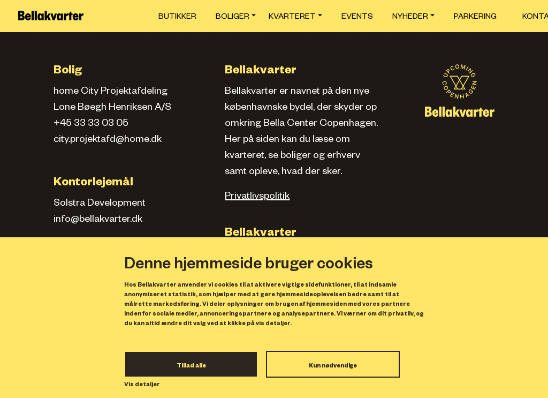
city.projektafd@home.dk (108, 140)
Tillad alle (191, 366)
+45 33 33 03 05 (91, 124)
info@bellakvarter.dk (98, 220)
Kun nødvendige (333, 366)
